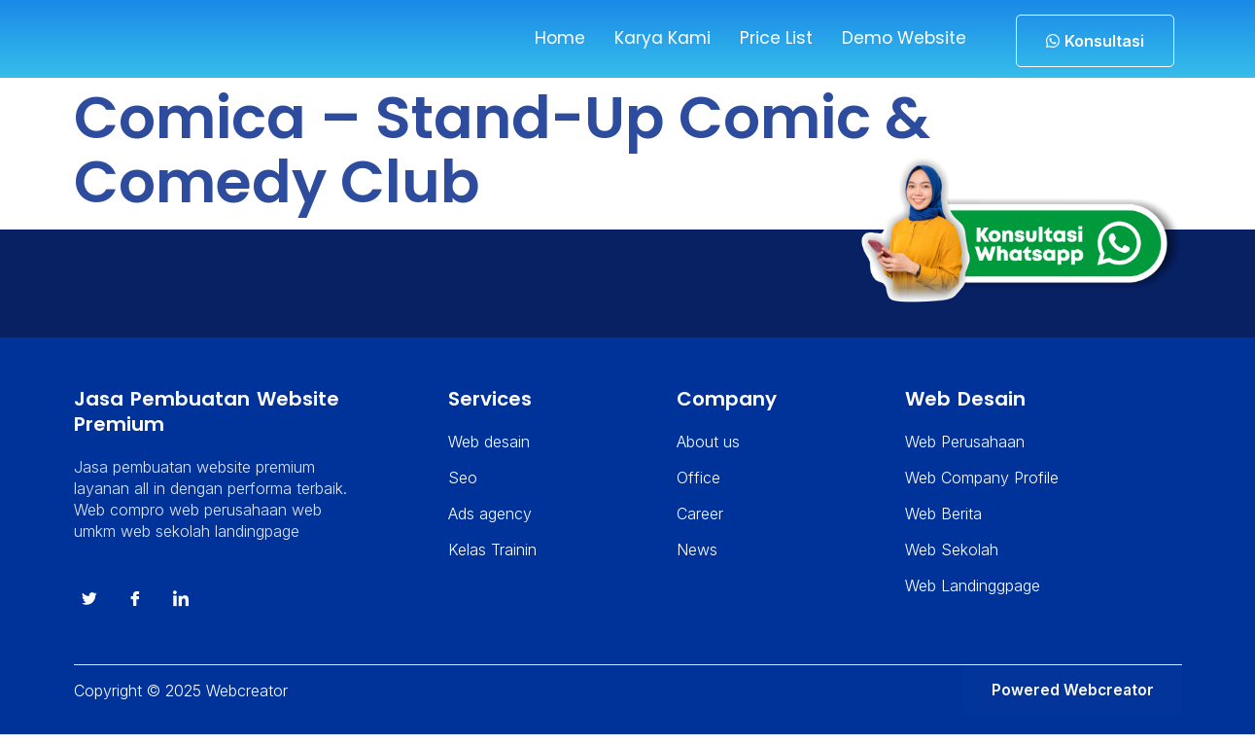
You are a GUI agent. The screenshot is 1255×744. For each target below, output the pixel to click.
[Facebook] (135, 608)
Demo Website (900, 38)
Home (552, 38)
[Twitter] (89, 608)
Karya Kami (656, 38)
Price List (771, 38)
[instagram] (180, 608)
